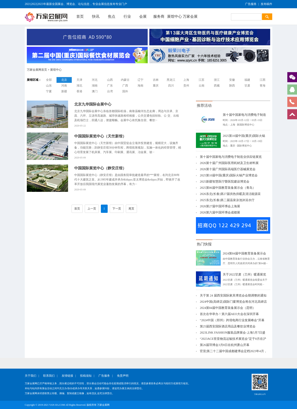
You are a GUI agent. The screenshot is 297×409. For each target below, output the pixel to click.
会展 (143, 16)
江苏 (201, 79)
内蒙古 (125, 79)
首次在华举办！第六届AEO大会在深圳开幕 (229, 314)
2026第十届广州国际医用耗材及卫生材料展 (229, 163)
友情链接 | (69, 375)
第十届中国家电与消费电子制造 (244, 114)
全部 (49, 79)
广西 (125, 85)
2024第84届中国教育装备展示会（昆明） (228, 307)
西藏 (217, 85)
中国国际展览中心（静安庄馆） (100, 168)
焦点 (111, 16)
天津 (79, 79)
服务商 (158, 16)
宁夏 (49, 91)
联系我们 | (50, 375)
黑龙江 (171, 79)
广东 (110, 85)
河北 (95, 79)
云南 (201, 85)
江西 (262, 79)
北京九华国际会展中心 (92, 104)
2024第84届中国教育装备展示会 (244, 253)
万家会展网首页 (37, 69)
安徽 (232, 79)
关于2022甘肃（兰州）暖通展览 (244, 274)
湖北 (79, 85)
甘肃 (247, 85)
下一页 (116, 208)
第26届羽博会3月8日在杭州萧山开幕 (224, 345)
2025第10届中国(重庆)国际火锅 (244, 135)
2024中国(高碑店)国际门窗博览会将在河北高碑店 (233, 301)
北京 (64, 79)
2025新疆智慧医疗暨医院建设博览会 (224, 181)
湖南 (95, 85)
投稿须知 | (87, 375)
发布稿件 (266, 4)
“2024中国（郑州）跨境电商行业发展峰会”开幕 (232, 320)
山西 (110, 79)
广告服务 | (105, 375)
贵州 (186, 85)
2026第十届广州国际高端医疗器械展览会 (228, 169)
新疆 (64, 91)
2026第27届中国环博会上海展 (220, 206)
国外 (125, 91)
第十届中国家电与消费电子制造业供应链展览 (231, 156)
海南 (140, 85)
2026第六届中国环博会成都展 (220, 212)
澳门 (95, 91)
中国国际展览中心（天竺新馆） (100, 136)
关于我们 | (32, 375)
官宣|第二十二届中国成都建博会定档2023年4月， (233, 351)
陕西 (232, 85)
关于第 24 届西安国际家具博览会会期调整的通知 (233, 295)
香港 (79, 91)
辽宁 (140, 79)
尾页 (131, 208)
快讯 (95, 16)
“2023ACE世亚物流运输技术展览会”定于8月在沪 (233, 338)
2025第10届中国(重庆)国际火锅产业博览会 (229, 175)
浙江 (217, 79)
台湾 (110, 91)
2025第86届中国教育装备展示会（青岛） (228, 187)
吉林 (156, 79)
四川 (171, 85)
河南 (64, 85)
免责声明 (122, 375)
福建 (247, 79)
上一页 (91, 208)
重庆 (156, 85)
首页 (80, 16)
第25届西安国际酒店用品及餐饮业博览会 (228, 326)
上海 (186, 79)
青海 (262, 85)
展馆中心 (174, 16)
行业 (127, 16)
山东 (49, 85)
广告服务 (251, 4)
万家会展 (190, 16)
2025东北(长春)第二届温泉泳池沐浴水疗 (227, 200)
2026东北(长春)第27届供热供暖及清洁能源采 (230, 194)
